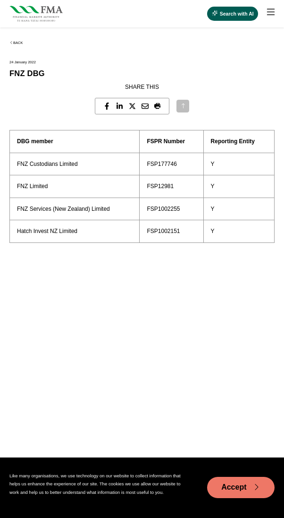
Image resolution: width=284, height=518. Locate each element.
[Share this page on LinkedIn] (119, 106)
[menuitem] (266, 13)
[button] (157, 106)
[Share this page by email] (145, 106)
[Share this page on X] (132, 106)
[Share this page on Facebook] (106, 106)
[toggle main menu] (270, 12)
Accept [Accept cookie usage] (240, 487)
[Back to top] (182, 106)
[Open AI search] (232, 14)
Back (16, 43)
